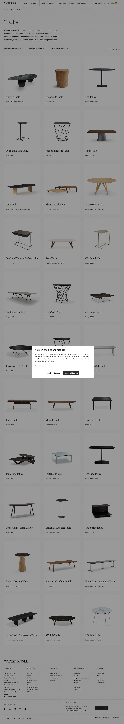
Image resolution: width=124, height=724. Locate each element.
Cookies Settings (53, 373)
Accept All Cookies (71, 373)
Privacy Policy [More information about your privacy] (39, 366)
